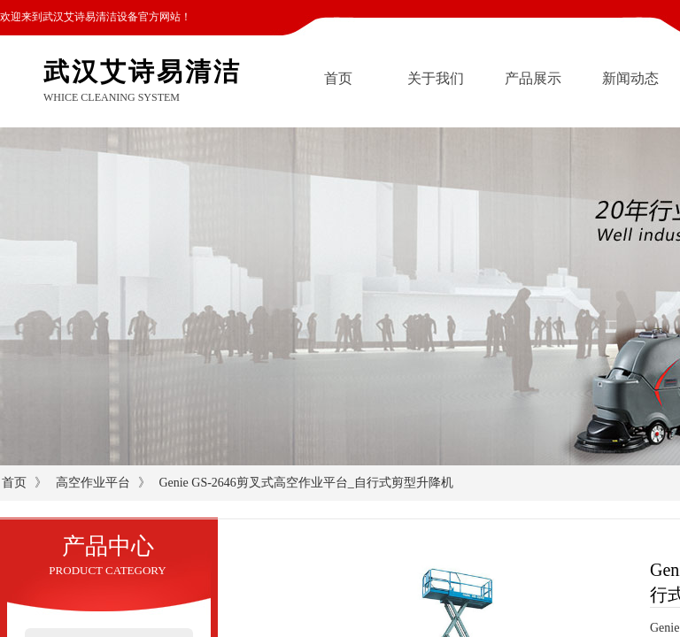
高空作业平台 (93, 482)
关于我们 (435, 78)
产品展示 (533, 78)
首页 (338, 78)
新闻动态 (630, 78)
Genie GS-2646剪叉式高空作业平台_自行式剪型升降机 (305, 482)
